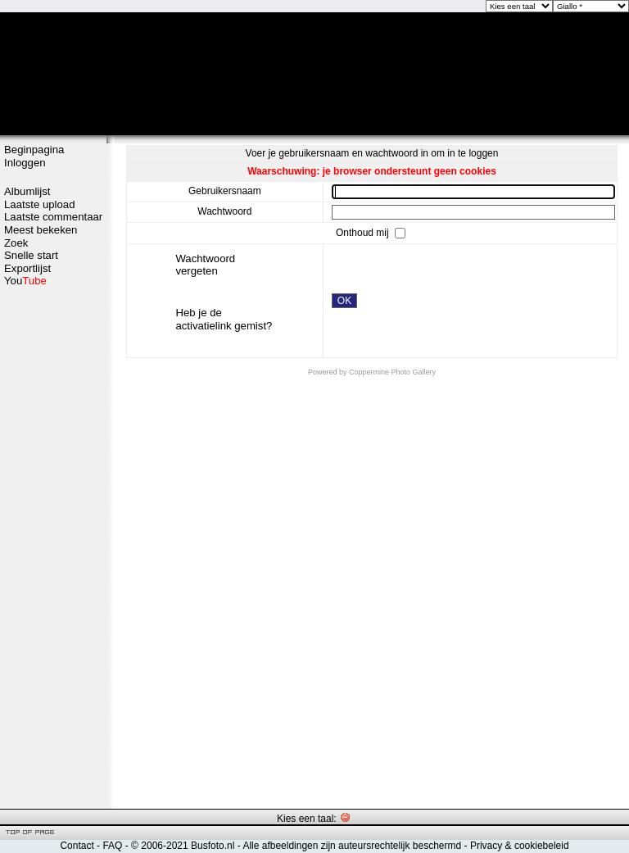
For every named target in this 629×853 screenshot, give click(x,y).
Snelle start (31, 255)
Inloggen (25, 163)
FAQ (112, 845)
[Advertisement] (53, 546)
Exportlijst (27, 268)
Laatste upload (39, 204)
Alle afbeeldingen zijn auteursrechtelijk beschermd (351, 845)
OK (344, 300)
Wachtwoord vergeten (205, 265)
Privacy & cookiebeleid (519, 845)
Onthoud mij (363, 232)
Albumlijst (27, 191)
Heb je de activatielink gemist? (223, 319)
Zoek (16, 243)
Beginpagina (34, 149)
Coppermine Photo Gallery (392, 372)
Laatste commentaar (53, 217)
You (25, 281)
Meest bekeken (40, 230)
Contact (76, 845)
